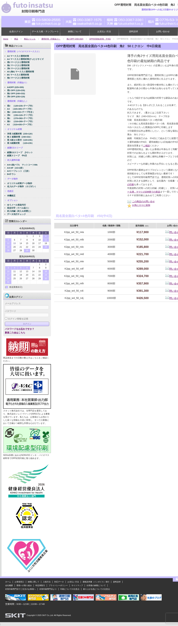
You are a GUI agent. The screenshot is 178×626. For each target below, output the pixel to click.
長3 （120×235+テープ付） (20, 106)
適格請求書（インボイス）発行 (96, 582)
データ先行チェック (16, 214)
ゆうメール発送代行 (16, 205)
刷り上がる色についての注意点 (96, 589)
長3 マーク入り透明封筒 (18, 62)
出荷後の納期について (96, 585)
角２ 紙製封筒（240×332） (19, 137)
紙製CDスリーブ (15, 148)
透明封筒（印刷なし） (17, 101)
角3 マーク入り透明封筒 (18, 78)
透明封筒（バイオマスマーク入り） (24, 51)
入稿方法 (47, 582)
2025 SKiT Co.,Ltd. (45, 615)
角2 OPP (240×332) (16, 93)
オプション (12, 200)
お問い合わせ (163, 31)
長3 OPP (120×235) (16, 90)
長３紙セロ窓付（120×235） (20, 140)
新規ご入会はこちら (15, 332)
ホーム (8, 582)
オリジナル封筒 (14, 129)
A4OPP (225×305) (15, 87)
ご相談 (146, 145)
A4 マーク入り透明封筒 (18, 56)
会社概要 (9, 585)
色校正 (10, 191)
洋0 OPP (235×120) (16, 96)
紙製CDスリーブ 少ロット (20, 152)
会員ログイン (16, 31)
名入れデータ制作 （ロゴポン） (22, 186)
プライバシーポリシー (58, 585)
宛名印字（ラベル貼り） (18, 208)
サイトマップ (77, 585)
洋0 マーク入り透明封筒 (18, 68)
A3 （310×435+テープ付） (20, 124)
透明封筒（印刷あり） (17, 82)
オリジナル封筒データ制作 (19, 183)
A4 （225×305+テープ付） (20, 109)
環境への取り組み (24, 585)
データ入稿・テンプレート (45, 31)
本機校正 (11, 195)
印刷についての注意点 (69, 589)
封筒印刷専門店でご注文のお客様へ (20, 589)
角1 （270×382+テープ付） (20, 118)
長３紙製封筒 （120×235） (20, 143)
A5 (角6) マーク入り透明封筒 (20, 71)
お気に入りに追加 (138, 205)
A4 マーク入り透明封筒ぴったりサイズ (25, 59)
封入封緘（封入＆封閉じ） (19, 211)
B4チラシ (11, 174)
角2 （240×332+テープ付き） (21, 112)
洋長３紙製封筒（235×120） (20, 134)
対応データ (59, 582)
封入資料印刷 (13, 160)
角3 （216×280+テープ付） (20, 121)
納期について (75, 31)
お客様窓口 (19, 582)
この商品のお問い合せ (141, 201)
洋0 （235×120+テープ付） (20, 115)
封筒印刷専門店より (48, 589)
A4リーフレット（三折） (19, 171)
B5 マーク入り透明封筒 (18, 75)
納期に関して (33, 582)
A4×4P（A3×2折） (16, 168)
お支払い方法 (104, 31)
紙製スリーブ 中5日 (17, 155)
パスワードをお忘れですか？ (19, 329)
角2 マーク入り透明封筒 (18, 65)
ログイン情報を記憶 (16, 318)
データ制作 (12, 179)
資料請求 (133, 31)
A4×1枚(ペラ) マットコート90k (22, 165)
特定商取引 (40, 585)
